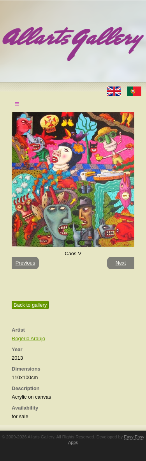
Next (121, 263)
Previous (25, 263)
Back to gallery (30, 305)
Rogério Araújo (28, 338)
